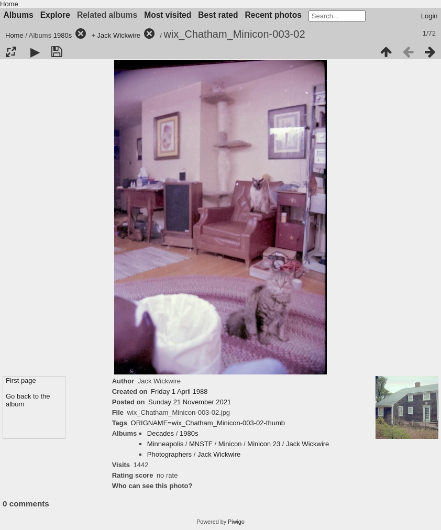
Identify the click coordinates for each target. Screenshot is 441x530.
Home (9, 4)
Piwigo (236, 521)
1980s (62, 35)
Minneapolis (165, 444)
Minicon (230, 444)
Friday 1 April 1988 (179, 391)
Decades (160, 433)
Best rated (218, 14)
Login (429, 16)
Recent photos (273, 14)
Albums (19, 14)
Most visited (167, 14)
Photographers (169, 454)
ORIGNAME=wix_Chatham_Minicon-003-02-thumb (208, 423)
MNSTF (201, 444)
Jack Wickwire (118, 35)
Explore (55, 14)
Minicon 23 (263, 444)
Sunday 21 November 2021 (189, 402)
